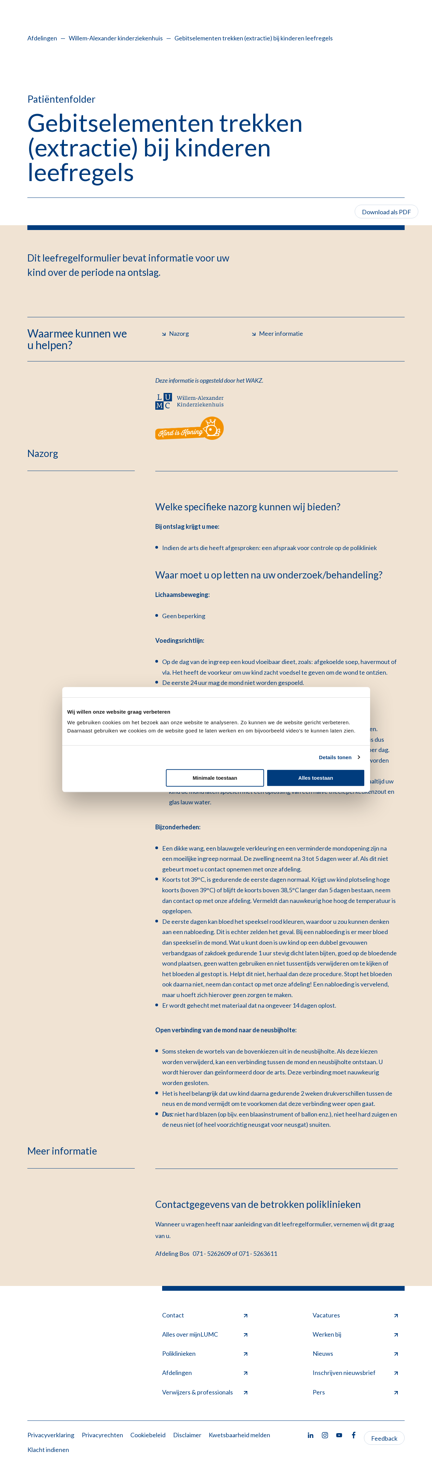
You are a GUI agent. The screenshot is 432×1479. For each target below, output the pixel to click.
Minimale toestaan (215, 778)
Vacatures (355, 1315)
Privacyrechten (102, 1435)
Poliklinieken (204, 1353)
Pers (355, 1392)
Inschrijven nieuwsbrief (355, 1372)
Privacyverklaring (50, 1435)
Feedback (384, 1438)
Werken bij (355, 1334)
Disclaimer (187, 1435)
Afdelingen (42, 38)
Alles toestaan (315, 778)
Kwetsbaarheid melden (239, 1435)
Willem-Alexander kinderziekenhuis (116, 38)
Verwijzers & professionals (204, 1392)
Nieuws (355, 1353)
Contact (204, 1315)
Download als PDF (386, 212)
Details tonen (335, 757)
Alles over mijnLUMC (204, 1334)
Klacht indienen (48, 1449)
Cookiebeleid (148, 1435)
